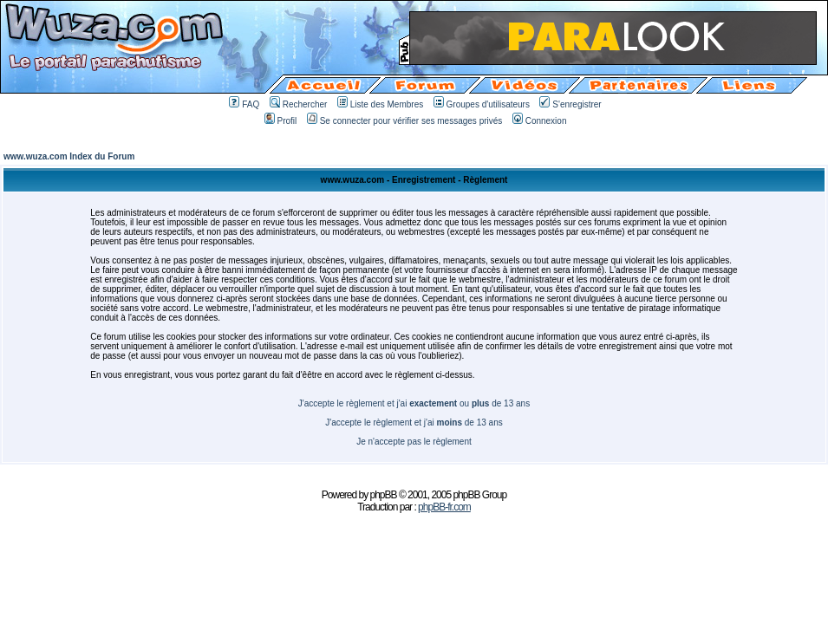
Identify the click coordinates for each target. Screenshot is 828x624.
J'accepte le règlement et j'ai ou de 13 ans (414, 403)
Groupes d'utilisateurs (482, 104)
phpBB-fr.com (444, 507)
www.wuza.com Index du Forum (68, 156)
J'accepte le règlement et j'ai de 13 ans (414, 422)
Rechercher (299, 104)
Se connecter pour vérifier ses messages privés (405, 121)
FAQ (244, 104)
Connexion (539, 121)
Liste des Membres (380, 104)
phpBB (383, 495)
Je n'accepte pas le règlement (414, 441)
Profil (280, 121)
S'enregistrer (570, 104)
